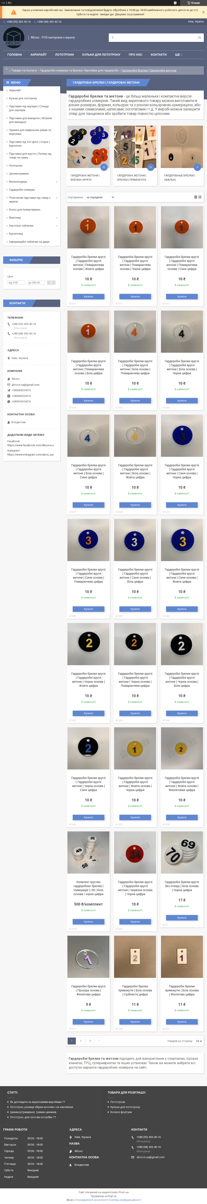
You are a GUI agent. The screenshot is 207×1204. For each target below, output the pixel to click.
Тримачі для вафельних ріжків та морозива (30, 131)
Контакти (159, 54)
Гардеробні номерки (22, 189)
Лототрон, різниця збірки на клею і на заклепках (41, 1107)
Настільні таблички (21, 225)
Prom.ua (124, 1192)
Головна (14, 54)
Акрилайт (38, 54)
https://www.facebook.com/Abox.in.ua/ (31, 445)
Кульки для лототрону (101, 54)
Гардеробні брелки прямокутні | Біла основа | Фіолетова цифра (182, 990)
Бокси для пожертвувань (25, 209)
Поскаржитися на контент (91, 1199)
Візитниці (15, 217)
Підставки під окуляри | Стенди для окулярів (29, 108)
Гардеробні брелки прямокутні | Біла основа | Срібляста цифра (135, 990)
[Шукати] (199, 37)
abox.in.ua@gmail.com (25, 384)
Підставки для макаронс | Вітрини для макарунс (30, 120)
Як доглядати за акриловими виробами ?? (37, 1102)
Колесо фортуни (121, 1112)
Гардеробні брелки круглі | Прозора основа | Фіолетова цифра (88, 990)
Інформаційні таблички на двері (29, 241)
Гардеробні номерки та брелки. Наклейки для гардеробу (79, 70)
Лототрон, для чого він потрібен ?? (33, 1117)
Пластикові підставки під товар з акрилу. (29, 199)
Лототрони (64, 54)
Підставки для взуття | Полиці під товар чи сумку (30, 155)
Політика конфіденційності (125, 1199)
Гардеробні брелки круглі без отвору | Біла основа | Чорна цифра (182, 886)
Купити (88, 296)
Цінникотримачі (19, 173)
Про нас (135, 54)
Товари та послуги (24, 70)
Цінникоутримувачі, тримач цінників (33, 1112)
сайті (142, 1067)
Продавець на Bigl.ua (103, 1196)
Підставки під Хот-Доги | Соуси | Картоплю (29, 143)
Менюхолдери (18, 181)
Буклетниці (16, 233)
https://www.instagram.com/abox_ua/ (30, 454)
